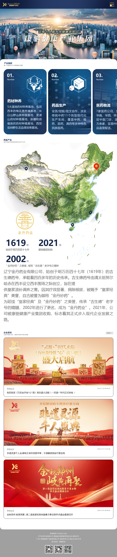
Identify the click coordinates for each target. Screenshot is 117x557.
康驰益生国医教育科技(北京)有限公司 (66, 536)
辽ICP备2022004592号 (73, 539)
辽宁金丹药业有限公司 (45, 536)
